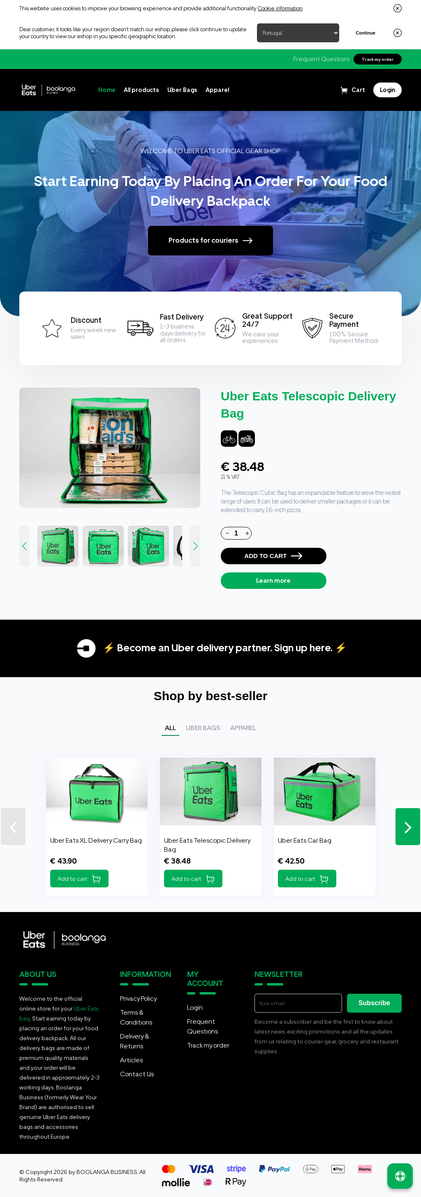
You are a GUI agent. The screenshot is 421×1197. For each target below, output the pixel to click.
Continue (365, 32)
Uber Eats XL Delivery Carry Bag (96, 840)
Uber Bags (182, 90)
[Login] (387, 90)
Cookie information (280, 8)
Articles (131, 1060)
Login (195, 1007)
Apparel (217, 90)
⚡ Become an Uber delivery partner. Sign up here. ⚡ (225, 648)
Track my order (377, 59)
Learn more (273, 580)
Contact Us (137, 1074)
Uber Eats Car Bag (304, 840)
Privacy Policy (138, 998)
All (170, 728)
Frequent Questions (321, 59)
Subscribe (374, 1002)
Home (107, 90)
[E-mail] (298, 1003)
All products (141, 90)
